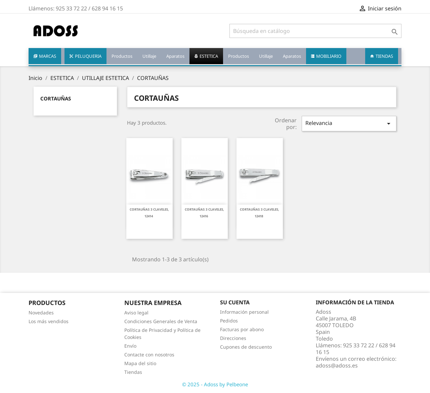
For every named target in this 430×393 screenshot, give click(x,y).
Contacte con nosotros (149, 354)
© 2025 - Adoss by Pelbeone (215, 384)
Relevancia (349, 123)
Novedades (41, 312)
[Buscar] (315, 31)
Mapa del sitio (140, 363)
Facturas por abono (242, 329)
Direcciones (233, 338)
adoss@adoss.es (337, 365)
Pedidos (229, 320)
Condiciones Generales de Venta (160, 321)
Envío (130, 346)
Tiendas (133, 372)
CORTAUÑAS (55, 98)
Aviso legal (136, 312)
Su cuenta (235, 302)
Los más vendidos (49, 321)
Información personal (244, 312)
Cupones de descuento (246, 347)
